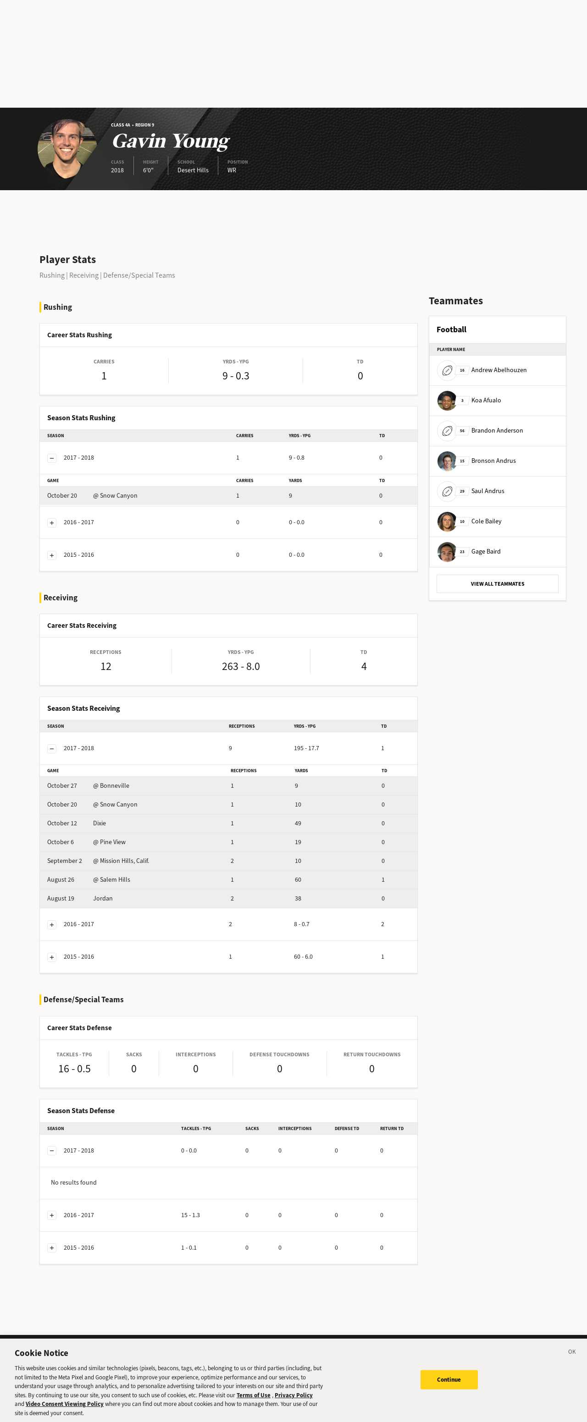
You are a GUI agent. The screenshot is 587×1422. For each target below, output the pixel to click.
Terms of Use (254, 1402)
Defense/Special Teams (139, 275)
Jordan (80, 898)
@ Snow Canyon (92, 495)
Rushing (52, 275)
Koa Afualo (469, 400)
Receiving (84, 275)
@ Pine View (86, 842)
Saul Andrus (470, 491)
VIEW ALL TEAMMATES (498, 583)
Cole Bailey (469, 521)
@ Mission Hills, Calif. (98, 860)
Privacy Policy (294, 1402)
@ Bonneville (88, 785)
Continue (449, 1387)
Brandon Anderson (480, 430)
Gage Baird (469, 551)
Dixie (76, 823)
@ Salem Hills (88, 879)
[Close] (572, 1361)
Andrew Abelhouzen (482, 370)
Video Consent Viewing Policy (65, 1412)
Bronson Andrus (476, 460)
